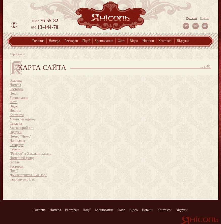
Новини (148, 41)
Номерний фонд (22, 158)
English (204, 18)
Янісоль (110, 15)
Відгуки (182, 41)
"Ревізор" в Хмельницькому (30, 153)
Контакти (165, 41)
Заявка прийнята (22, 128)
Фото (121, 41)
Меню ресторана (22, 119)
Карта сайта (205, 26)
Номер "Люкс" (20, 136)
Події (86, 41)
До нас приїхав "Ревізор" (28, 175)
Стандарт (16, 145)
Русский (191, 18)
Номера (54, 41)
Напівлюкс (18, 141)
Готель (14, 162)
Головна (38, 41)
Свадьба (16, 123)
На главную (186, 26)
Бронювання (104, 41)
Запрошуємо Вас (22, 179)
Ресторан (71, 41)
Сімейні (15, 149)
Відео (134, 41)
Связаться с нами (195, 26)
